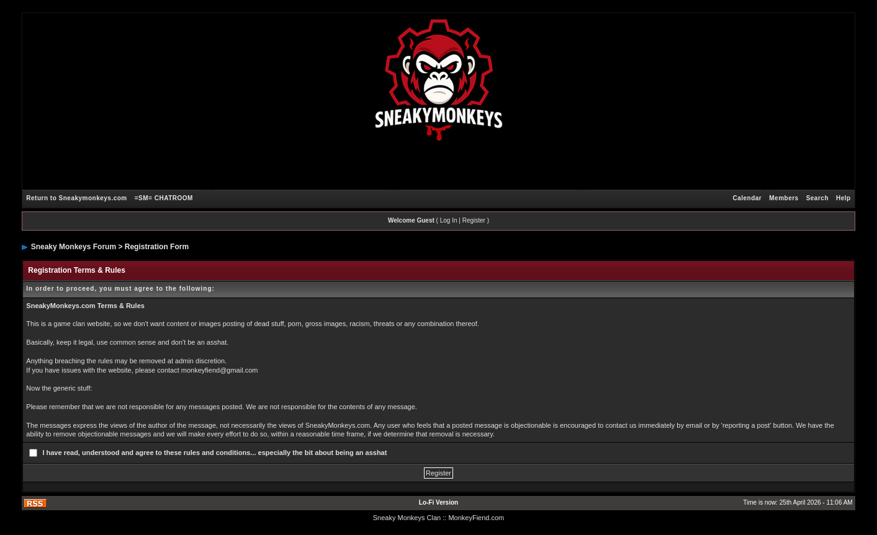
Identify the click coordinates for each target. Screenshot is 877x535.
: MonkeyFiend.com (474, 517)
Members (783, 198)
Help (843, 198)
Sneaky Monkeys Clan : (409, 517)
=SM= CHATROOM (164, 198)
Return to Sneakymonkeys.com (76, 198)
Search (817, 198)
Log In (448, 220)
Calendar (747, 198)
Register (473, 220)
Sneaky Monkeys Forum (73, 246)
